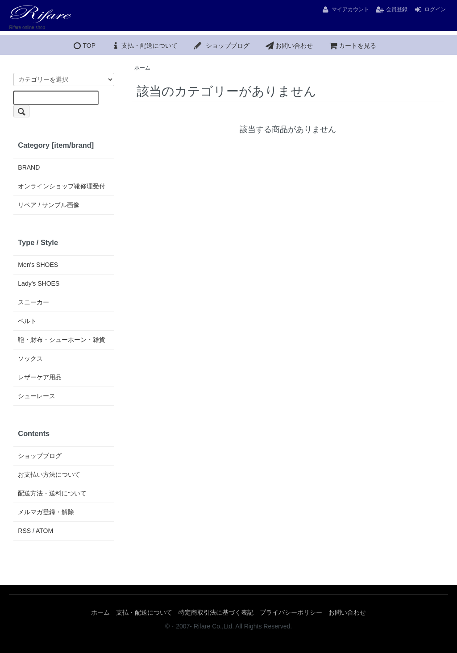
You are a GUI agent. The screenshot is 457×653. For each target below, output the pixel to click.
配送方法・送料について (52, 493)
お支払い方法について (49, 474)
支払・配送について (144, 45)
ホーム (142, 68)
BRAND (29, 167)
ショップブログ (221, 45)
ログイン (430, 9)
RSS (24, 530)
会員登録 (391, 9)
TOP (84, 45)
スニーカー (33, 302)
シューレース (36, 395)
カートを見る (352, 45)
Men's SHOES (38, 264)
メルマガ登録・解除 (46, 512)
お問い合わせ (289, 45)
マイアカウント (345, 9)
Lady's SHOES (38, 283)
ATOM (44, 530)
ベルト (27, 320)
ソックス (30, 358)
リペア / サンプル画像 (48, 204)
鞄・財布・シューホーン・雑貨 (61, 339)
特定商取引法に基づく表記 (216, 612)
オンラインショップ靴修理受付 (61, 186)
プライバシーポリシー (291, 612)
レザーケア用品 (40, 377)
